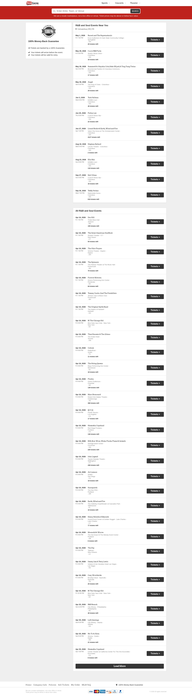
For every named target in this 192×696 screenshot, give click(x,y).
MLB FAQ (86, 685)
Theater (135, 3)
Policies (52, 685)
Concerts (120, 3)
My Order (75, 685)
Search (135, 11)
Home (28, 685)
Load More (120, 666)
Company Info (40, 685)
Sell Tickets (63, 685)
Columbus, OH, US (85, 29)
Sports (106, 3)
